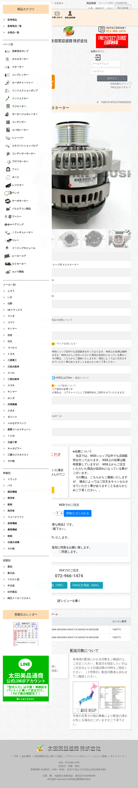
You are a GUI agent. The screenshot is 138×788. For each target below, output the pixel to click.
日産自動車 (13, 366)
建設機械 (12, 491)
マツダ (11, 316)
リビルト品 (13, 579)
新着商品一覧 (15, 26)
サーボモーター (16, 201)
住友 (10, 335)
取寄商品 (12, 19)
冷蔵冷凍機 (13, 542)
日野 (10, 303)
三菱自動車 (13, 379)
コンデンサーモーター (19, 153)
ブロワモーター (16, 161)
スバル (11, 373)
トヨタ (11, 354)
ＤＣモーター (15, 264)
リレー (11, 240)
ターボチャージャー (18, 82)
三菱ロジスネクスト (18, 454)
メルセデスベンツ (17, 423)
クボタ (11, 410)
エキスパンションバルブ (21, 145)
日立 (10, 341)
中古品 (11, 585)
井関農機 (12, 404)
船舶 (10, 504)
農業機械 (12, 529)
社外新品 (12, 592)
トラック (12, 479)
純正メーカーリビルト (19, 598)
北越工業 (12, 442)
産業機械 (12, 523)
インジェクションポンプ (21, 90)
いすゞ (11, 297)
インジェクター (16, 98)
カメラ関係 (14, 271)
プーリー (12, 216)
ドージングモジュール (19, 248)
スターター (14, 67)
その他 (11, 461)
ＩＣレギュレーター (18, 232)
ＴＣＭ (11, 436)
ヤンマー (12, 328)
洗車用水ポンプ (16, 51)
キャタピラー (15, 448)
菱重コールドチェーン (19, 429)
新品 (10, 566)
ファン (11, 169)
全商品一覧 (13, 32)
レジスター (14, 185)
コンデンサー (15, 122)
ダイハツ (12, 417)
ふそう (11, 291)
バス (10, 485)
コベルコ (12, 347)
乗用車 (11, 498)
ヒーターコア (15, 256)
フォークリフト (16, 517)
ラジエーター (15, 106)
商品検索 (91, 3)
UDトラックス (15, 310)
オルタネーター (16, 59)
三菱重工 (12, 360)
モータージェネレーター (21, 114)
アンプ (11, 193)
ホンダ (11, 398)
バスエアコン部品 (17, 208)
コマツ (11, 322)
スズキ (11, 385)
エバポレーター (16, 130)
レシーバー (14, 138)
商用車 (11, 510)
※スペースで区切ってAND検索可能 (113, 3)
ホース (11, 177)
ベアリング (14, 224)
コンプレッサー (16, 75)
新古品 (11, 573)
